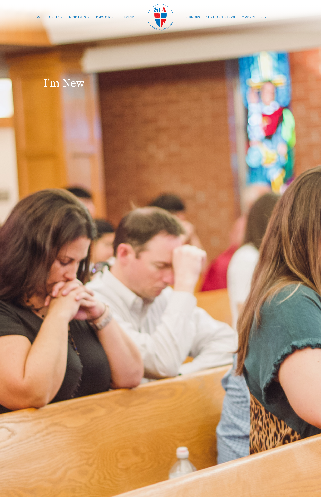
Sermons (193, 17)
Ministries (79, 17)
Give (264, 17)
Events (129, 17)
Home (37, 17)
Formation (107, 17)
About (56, 17)
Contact (248, 17)
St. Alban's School (221, 17)
